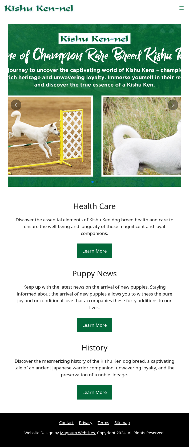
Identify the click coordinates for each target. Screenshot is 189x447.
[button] (92, 182)
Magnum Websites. (78, 432)
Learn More (94, 251)
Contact (66, 422)
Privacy (85, 422)
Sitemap (122, 422)
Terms (103, 422)
